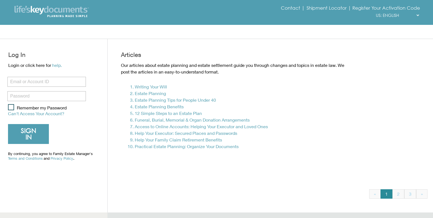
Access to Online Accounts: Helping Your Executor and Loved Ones (201, 126)
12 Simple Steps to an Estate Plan (168, 113)
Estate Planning (150, 93)
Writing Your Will (151, 86)
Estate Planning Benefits (159, 106)
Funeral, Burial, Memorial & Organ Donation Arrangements (192, 119)
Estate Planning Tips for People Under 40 (175, 100)
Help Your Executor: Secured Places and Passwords (186, 133)
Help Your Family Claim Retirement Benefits (178, 139)
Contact (291, 8)
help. (57, 65)
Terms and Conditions (25, 159)
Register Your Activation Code (386, 8)
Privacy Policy (62, 159)
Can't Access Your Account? (36, 113)
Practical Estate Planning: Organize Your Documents (187, 146)
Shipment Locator (327, 8)
